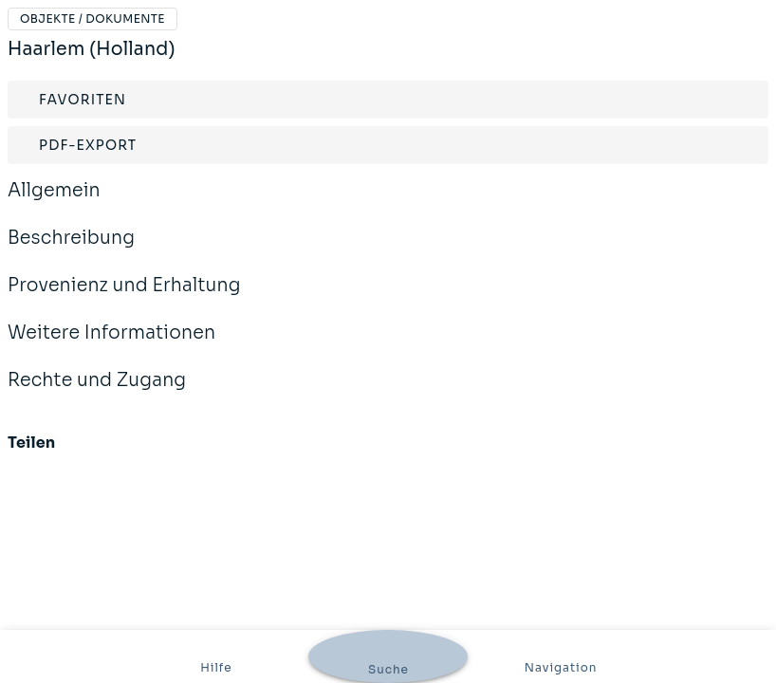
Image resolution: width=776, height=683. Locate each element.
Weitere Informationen (111, 345)
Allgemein (54, 203)
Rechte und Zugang (97, 392)
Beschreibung (71, 250)
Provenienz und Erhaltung (124, 298)
